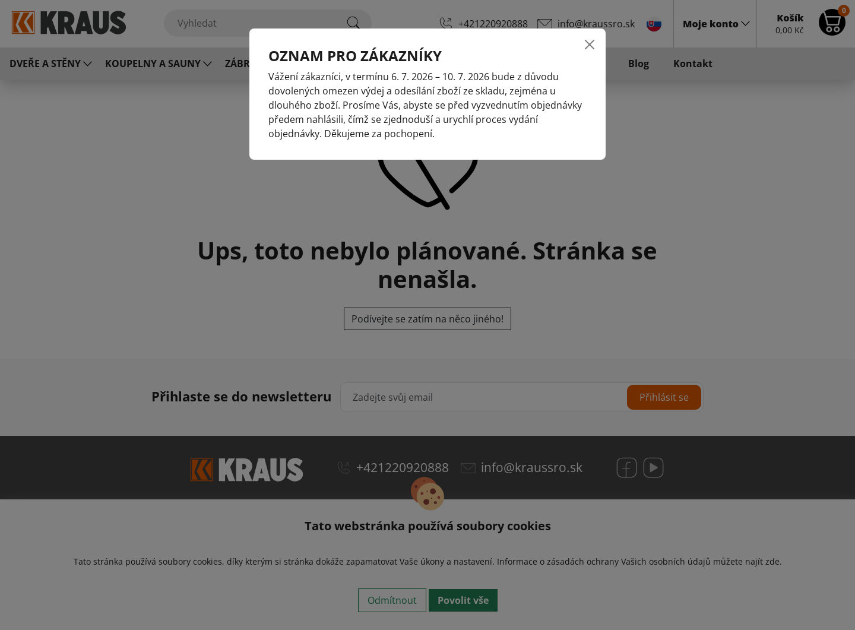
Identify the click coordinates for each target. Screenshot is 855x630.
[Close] (589, 44)
